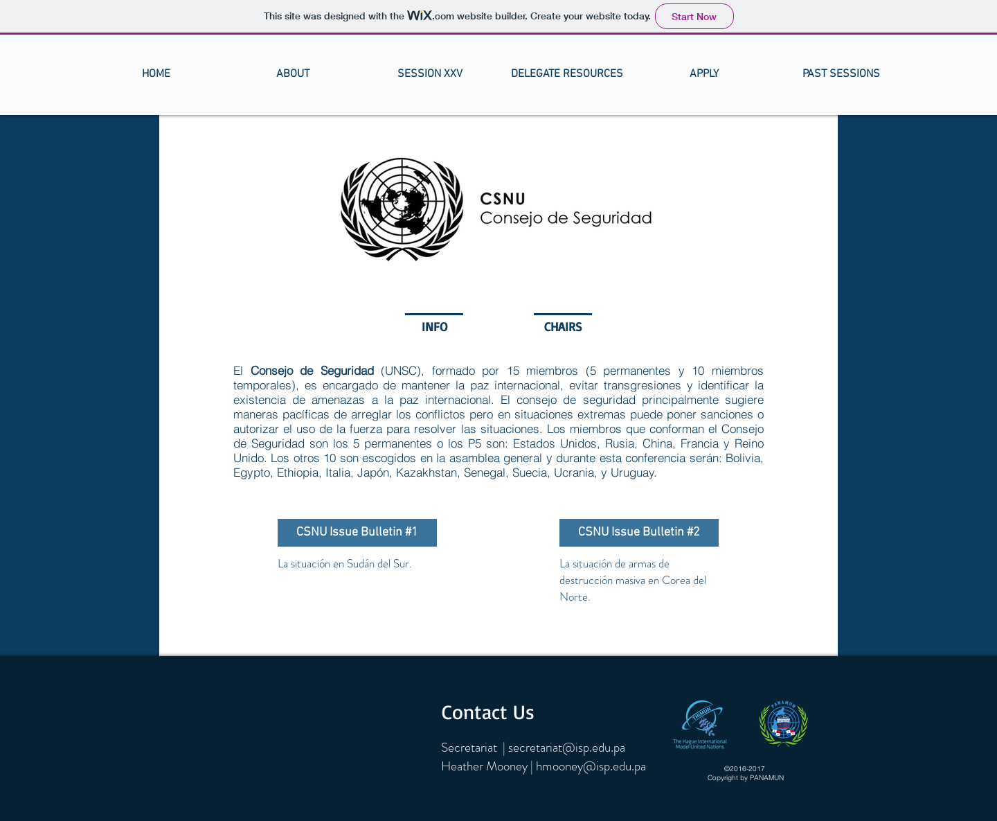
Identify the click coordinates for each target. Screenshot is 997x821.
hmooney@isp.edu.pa (591, 766)
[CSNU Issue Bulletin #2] (639, 533)
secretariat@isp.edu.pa (566, 747)
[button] (292, 74)
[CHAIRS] (563, 327)
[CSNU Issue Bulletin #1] (357, 533)
